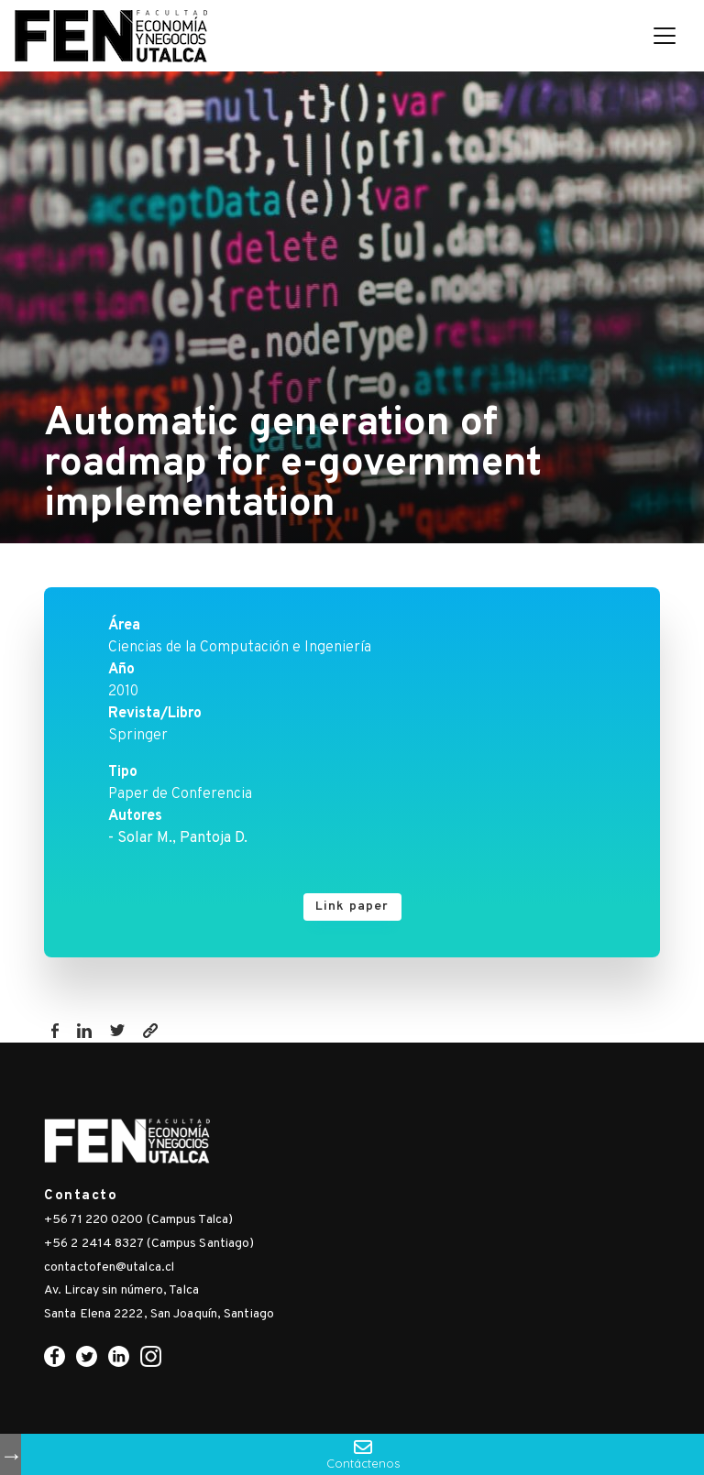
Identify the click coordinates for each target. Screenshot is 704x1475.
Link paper (352, 906)
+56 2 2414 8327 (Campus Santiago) (149, 1243)
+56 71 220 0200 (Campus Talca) (138, 1220)
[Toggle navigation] (664, 35)
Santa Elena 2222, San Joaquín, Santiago (159, 1314)
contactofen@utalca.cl (109, 1267)
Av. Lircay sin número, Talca (121, 1290)
